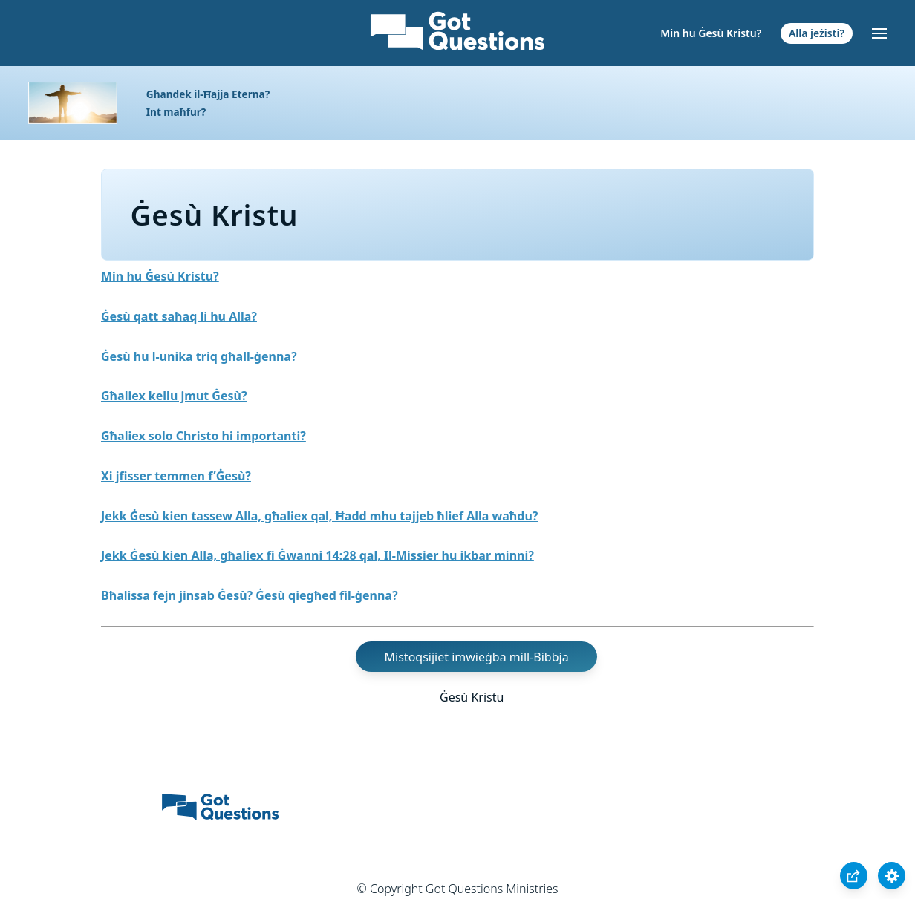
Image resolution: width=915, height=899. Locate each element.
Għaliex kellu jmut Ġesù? (174, 396)
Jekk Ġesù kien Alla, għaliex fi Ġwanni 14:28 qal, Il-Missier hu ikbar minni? (317, 555)
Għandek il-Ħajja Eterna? (208, 94)
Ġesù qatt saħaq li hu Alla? (179, 316)
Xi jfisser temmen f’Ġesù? (176, 476)
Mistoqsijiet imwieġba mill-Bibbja (477, 657)
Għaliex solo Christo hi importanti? (203, 436)
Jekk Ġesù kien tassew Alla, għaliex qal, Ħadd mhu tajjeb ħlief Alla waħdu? (319, 516)
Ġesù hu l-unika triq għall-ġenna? (199, 356)
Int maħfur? (176, 112)
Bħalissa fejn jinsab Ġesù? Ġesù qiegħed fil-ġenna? (249, 595)
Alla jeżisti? (816, 33)
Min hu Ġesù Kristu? (710, 33)
